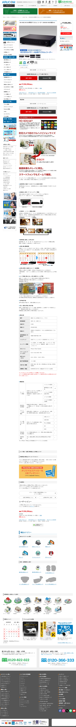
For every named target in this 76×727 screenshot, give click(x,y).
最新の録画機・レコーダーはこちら (38, 69)
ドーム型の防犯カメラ (25, 580)
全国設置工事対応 (6, 182)
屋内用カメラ (3, 685)
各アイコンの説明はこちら (23, 65)
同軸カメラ (51, 543)
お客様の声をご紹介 (47, 497)
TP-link (22, 704)
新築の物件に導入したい (7, 154)
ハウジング (23, 679)
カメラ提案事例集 (6, 177)
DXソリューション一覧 (44, 683)
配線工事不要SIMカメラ (7, 168)
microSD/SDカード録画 (8, 86)
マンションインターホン (7, 165)
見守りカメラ (51, 554)
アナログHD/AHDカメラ (5, 681)
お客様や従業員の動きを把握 (8, 151)
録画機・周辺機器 (8, 118)
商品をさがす (9, 5)
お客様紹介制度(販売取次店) (45, 678)
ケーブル (22, 685)
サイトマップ (62, 705)
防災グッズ (23, 694)
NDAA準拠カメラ (7, 99)
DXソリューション (6, 160)
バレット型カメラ (7, 69)
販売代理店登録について (44, 682)
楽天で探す (29, 78)
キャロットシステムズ (8, 106)
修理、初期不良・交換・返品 (45, 705)
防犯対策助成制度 (6, 178)
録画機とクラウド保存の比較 (65, 685)
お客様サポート (44, 5)
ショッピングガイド (7, 175)
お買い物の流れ (43, 688)
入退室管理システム (7, 163)
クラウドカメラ (7, 89)
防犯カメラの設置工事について (46, 697)
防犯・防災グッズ (8, 121)
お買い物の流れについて (32, 92)
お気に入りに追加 (24, 67)
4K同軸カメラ (6, 52)
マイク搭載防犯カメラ (5, 700)
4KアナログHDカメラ (5, 683)
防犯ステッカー (24, 688)
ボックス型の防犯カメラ (51, 580)
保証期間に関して (6, 180)
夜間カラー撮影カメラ (5, 691)
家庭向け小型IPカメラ (8, 84)
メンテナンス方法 (63, 683)
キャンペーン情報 (63, 687)
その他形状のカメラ (8, 71)
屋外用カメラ (3, 687)
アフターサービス (44, 701)
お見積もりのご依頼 (7, 188)
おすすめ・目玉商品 (8, 54)
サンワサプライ (7, 113)
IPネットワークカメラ (8, 44)
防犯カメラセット (38, 543)
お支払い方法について (23, 92)
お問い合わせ (67, 5)
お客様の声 (5, 187)
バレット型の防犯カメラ (38, 580)
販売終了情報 (62, 701)
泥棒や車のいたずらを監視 (8, 146)
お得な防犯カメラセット (6, 676)
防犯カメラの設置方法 (64, 679)
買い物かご (62, 38)
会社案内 (55, 5)
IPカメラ (25, 554)
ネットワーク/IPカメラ (5, 678)
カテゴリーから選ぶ (5, 674)
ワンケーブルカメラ (8, 79)
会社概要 (61, 694)
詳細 (41, 88)
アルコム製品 (6, 104)
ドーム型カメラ (7, 64)
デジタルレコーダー (24, 676)
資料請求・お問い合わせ (64, 703)
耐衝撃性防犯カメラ (5, 698)
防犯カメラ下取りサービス (45, 707)
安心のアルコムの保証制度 (51, 92)
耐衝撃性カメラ (7, 91)
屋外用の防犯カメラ (25, 568)
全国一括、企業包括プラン (45, 680)
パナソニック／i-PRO (25, 701)
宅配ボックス (23, 690)
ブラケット (23, 681)
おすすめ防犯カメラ (25, 543)
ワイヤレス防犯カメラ (5, 696)
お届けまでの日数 (43, 693)
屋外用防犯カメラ (7, 59)
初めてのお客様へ (44, 686)
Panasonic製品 (7, 109)
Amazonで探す (47, 78)
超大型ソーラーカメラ (7, 166)
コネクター (23, 683)
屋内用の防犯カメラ (38, 568)
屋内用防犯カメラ (7, 62)
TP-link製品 (6, 116)
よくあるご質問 (6, 183)
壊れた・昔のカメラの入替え (8, 153)
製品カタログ (5, 190)
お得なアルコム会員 (44, 699)
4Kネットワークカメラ (8, 47)
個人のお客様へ (43, 674)
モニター (22, 678)
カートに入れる (66, 33)
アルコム (22, 699)
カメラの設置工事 (32, 5)
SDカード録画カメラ (5, 704)
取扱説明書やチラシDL (7, 185)
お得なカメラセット (11, 42)
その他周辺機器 (24, 692)
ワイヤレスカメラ (7, 82)
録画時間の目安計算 (63, 681)
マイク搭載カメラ (7, 94)
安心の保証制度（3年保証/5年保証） (47, 703)
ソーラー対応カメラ (8, 96)
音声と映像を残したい (7, 148)
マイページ (61, 696)
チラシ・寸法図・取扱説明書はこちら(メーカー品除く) (38, 493)
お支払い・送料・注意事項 (45, 691)
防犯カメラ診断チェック (64, 676)
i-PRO (5, 111)
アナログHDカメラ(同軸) (9, 49)
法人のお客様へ (43, 676)
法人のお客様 (20, 5)
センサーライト (24, 687)
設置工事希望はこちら (28, 497)
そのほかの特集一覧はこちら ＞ (65, 642)
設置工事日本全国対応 (41, 92)
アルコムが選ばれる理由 (44, 695)
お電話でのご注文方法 (44, 690)
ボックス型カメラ (7, 67)
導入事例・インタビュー (64, 689)
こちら (24, 664)
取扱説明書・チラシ (44, 708)
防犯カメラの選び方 (63, 678)
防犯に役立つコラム (63, 692)
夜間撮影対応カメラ (8, 77)
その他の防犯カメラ (51, 568)
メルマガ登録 (62, 698)
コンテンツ (61, 674)
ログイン (32, 506)
